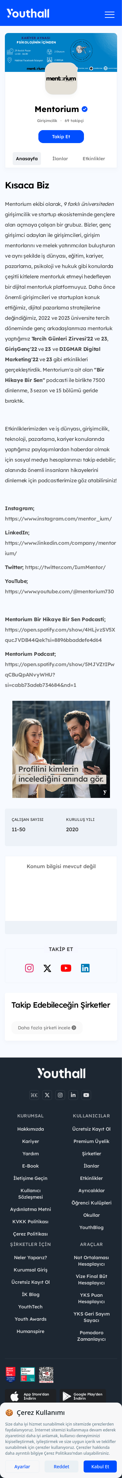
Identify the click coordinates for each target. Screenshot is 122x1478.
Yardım (30, 1154)
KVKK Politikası (30, 1222)
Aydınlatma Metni (30, 1209)
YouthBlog (91, 1227)
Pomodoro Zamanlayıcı (91, 1336)
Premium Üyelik (91, 1141)
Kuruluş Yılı (80, 819)
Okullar (91, 1215)
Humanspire (30, 1331)
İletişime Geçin (30, 1178)
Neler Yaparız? (30, 1257)
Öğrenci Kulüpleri (92, 1203)
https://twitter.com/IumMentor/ (65, 567)
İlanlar (60, 159)
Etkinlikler (94, 159)
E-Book (30, 1166)
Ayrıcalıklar (91, 1190)
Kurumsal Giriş (30, 1270)
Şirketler (91, 1154)
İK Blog (30, 1294)
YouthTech (30, 1307)
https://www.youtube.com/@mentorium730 (59, 591)
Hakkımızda (30, 1129)
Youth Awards (31, 1319)
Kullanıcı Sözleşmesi (30, 1194)
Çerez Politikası (30, 1234)
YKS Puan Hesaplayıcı (91, 1298)
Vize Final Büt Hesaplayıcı (91, 1279)
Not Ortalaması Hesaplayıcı (91, 1261)
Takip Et (61, 137)
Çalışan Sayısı (28, 819)
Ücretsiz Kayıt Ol (91, 1129)
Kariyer (30, 1141)
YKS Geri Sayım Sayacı (92, 1317)
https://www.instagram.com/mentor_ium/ (58, 518)
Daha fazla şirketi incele (47, 1028)
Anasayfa (27, 159)
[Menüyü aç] (109, 14)
